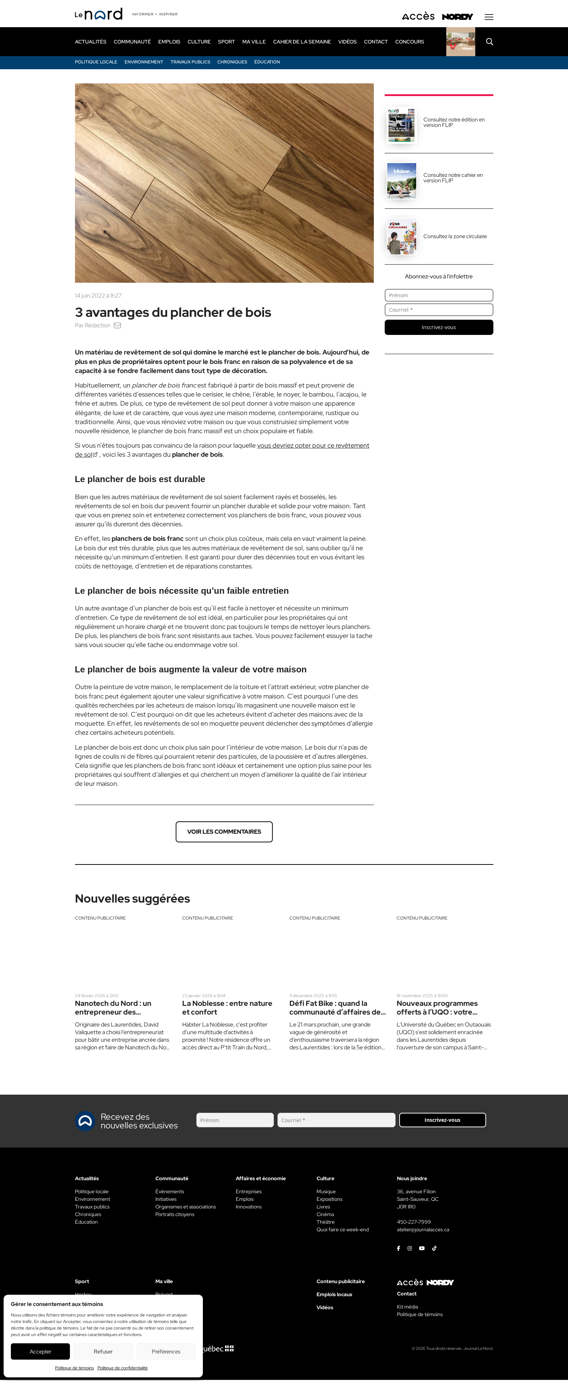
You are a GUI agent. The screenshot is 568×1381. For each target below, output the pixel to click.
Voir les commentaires (224, 832)
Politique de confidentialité (122, 1368)
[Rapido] (460, 42)
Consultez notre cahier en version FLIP (453, 178)
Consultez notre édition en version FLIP (454, 123)
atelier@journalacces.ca (423, 1230)
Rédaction (97, 326)
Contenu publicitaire (100, 919)
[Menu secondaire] (489, 18)
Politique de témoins (74, 1368)
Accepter (40, 1351)
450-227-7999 (414, 1223)
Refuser (103, 1351)
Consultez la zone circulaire (455, 237)
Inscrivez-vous (439, 327)
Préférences (166, 1351)
